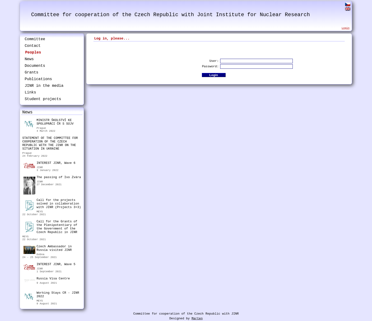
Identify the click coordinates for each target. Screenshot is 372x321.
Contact (33, 46)
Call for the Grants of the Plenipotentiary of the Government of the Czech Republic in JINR (50, 227)
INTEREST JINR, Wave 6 (49, 163)
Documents (35, 66)
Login (345, 28)
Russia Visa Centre (46, 279)
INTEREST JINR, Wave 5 (49, 265)
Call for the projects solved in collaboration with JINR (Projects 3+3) (52, 204)
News (29, 59)
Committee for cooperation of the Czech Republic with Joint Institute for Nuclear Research (170, 15)
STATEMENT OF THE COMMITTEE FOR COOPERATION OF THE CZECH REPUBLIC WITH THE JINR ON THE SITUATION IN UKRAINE (50, 143)
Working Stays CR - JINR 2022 (51, 295)
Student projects (43, 99)
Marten (197, 318)
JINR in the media (44, 86)
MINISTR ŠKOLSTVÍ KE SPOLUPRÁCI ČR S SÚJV (48, 122)
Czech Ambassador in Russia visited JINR (47, 249)
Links (30, 92)
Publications (38, 79)
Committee (35, 39)
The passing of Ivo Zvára (52, 177)
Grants (31, 72)
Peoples (33, 52)
